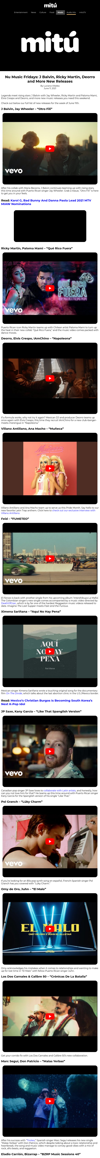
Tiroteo (31, 1140)
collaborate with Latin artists (59, 790)
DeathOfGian (8, 603)
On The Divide (14, 693)
